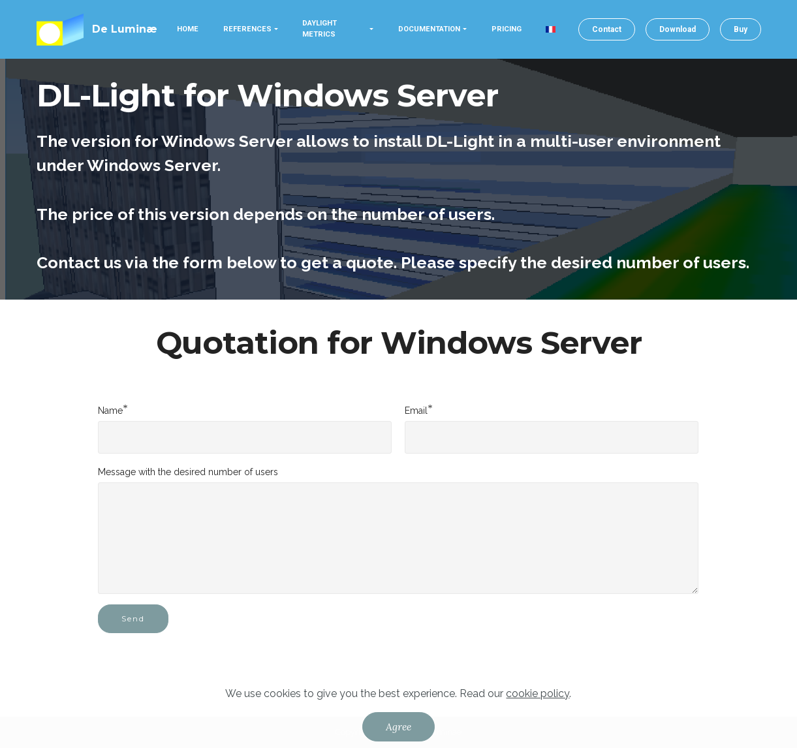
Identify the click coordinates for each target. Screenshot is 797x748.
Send (133, 618)
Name (110, 410)
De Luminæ (124, 29)
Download (677, 29)
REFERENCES (247, 29)
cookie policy (537, 693)
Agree (398, 726)
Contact (606, 29)
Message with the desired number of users (188, 472)
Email (416, 410)
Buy (740, 29)
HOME (187, 29)
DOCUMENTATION (429, 29)
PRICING (507, 29)
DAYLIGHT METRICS (319, 29)
